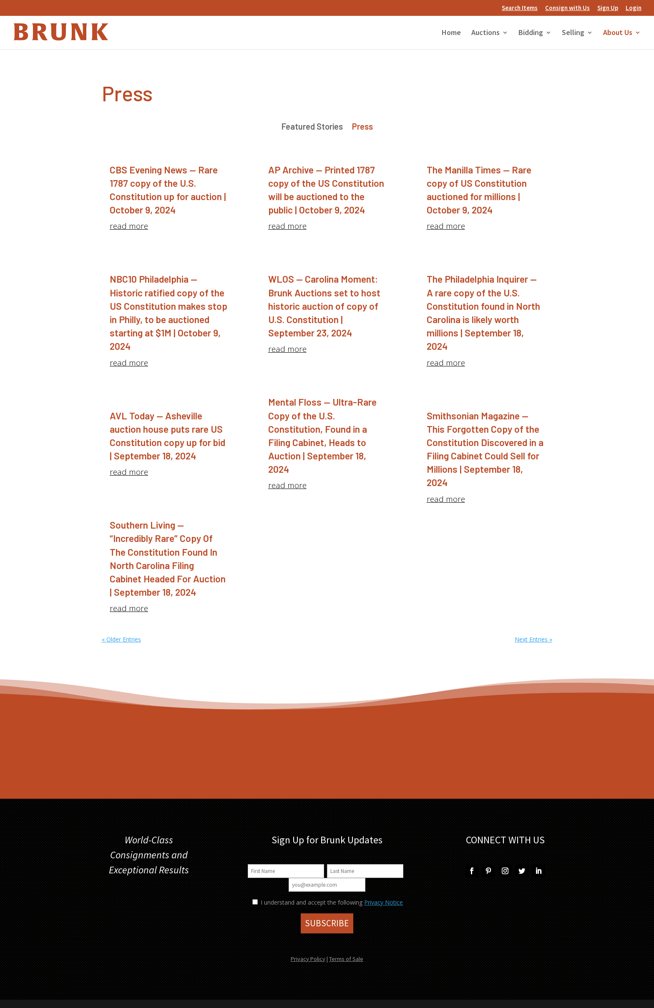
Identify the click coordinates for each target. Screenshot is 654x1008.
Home (451, 33)
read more (129, 226)
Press (362, 127)
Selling (573, 33)
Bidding (530, 33)
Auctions (485, 33)
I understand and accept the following (307, 902)
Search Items (520, 8)
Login (633, 8)
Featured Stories (312, 127)
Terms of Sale (346, 959)
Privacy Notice (383, 902)
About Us (617, 33)
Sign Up (607, 8)
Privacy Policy (308, 959)
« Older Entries (121, 639)
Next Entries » (533, 639)
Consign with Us (567, 8)
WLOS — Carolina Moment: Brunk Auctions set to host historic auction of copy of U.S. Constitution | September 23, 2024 (324, 306)
